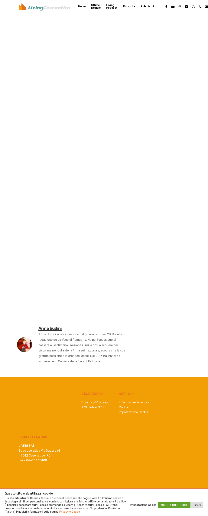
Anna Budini (32, 63)
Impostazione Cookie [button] (133, 412)
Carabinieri (26, 319)
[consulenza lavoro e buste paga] (99, 278)
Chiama (86, 402)
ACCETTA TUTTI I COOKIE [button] (174, 505)
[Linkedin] (35, 194)
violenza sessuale (63, 319)
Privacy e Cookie (69, 511)
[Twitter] (28, 194)
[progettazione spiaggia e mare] (104, 187)
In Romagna (27, 28)
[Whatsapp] (42, 194)
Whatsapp (102, 402)
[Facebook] (20, 194)
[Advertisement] (104, 109)
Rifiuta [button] (197, 505)
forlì (43, 319)
